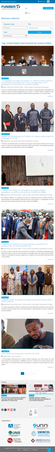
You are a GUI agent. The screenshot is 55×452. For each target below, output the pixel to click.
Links (19, 449)
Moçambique (45, 87)
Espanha (16, 87)
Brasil (8, 141)
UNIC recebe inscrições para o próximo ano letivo (20, 353)
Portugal (35, 141)
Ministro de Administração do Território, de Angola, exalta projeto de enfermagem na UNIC (27, 137)
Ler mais (50, 96)
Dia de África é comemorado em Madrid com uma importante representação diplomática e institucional (13, 399)
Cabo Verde (10, 87)
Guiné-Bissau (37, 87)
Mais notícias (48, 406)
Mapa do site (26, 449)
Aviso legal (34, 449)
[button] (51, 1)
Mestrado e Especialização (9, 1)
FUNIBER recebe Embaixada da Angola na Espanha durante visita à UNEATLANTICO (26, 301)
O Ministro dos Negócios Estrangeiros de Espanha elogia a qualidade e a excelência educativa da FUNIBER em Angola (23, 191)
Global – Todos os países (26, 87)
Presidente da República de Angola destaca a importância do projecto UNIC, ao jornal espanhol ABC (24, 245)
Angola (4, 87)
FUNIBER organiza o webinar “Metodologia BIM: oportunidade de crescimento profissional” (39, 399)
